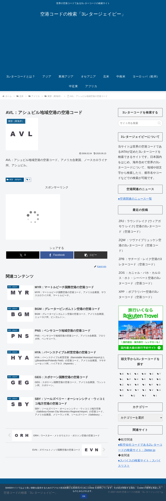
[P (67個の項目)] (128, 379)
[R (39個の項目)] (136, 385)
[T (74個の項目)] (159, 374)
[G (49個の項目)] (158, 379)
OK (83, 496)
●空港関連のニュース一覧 (135, 198)
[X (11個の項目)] (123, 395)
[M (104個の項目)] (143, 374)
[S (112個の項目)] (129, 374)
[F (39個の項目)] (151, 385)
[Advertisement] (83, 47)
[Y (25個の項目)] (137, 390)
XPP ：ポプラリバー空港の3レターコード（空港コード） (139, 294)
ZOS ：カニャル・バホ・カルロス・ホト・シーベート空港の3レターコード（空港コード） (140, 278)
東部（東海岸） (15, 179)
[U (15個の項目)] (158, 390)
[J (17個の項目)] (144, 390)
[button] (90, 255)
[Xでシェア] (22, 255)
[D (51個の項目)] (151, 379)
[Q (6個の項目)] (135, 395)
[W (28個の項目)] (129, 390)
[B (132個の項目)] (121, 374)
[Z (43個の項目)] (121, 385)
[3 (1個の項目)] (146, 395)
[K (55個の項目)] (143, 379)
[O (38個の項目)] (158, 385)
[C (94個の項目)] (151, 374)
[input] (140, 123)
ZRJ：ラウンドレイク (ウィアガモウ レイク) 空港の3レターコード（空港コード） (140, 226)
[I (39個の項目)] (144, 385)
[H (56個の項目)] (136, 379)
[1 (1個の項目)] (157, 395)
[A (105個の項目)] (136, 374)
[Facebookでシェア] (56, 255)
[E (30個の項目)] (121, 390)
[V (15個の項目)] (151, 390)
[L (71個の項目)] (121, 379)
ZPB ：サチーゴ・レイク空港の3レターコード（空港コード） (140, 261)
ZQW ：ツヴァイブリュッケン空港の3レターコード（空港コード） (140, 245)
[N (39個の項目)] (129, 385)
